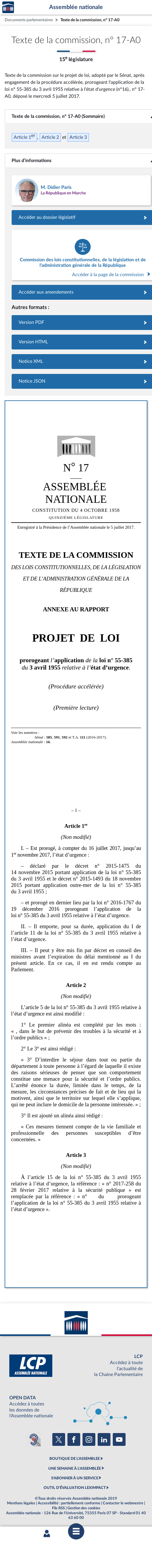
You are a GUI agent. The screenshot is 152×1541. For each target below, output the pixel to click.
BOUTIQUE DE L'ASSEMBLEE (74, 1458)
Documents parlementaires (29, 20)
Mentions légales (21, 1503)
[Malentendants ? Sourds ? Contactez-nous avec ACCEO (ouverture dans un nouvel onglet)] (34, 1439)
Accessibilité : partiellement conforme (69, 1503)
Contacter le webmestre (123, 1503)
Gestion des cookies (83, 1508)
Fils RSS (58, 1508)
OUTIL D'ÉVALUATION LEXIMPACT (75, 1487)
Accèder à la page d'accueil (8, 7)
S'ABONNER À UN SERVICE (74, 1478)
